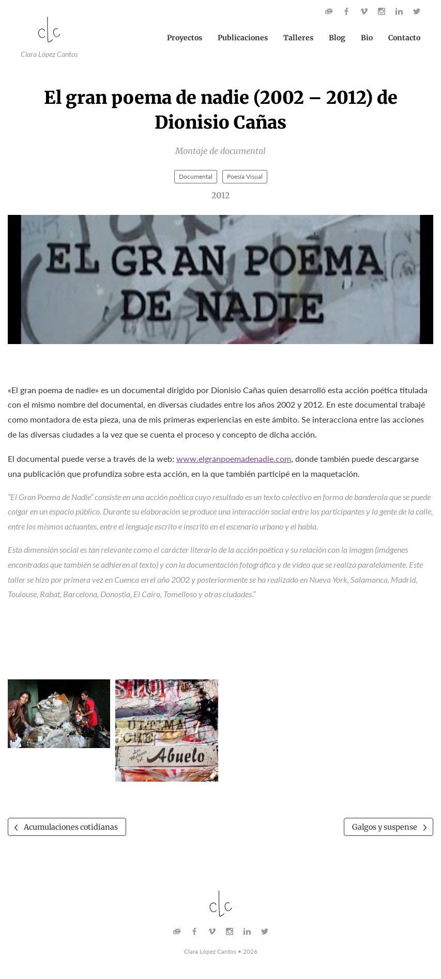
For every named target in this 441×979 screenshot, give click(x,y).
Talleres (298, 39)
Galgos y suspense (380, 832)
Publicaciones (243, 39)
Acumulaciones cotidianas (76, 832)
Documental (195, 180)
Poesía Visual (245, 180)
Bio (367, 39)
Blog (337, 39)
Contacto (404, 39)
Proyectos (184, 39)
